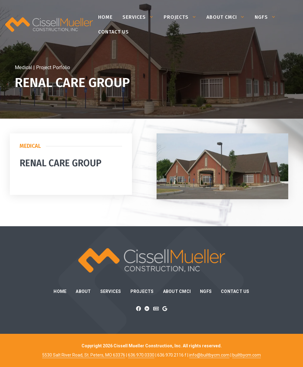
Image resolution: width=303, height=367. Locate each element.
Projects (182, 17)
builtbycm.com (246, 355)
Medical (30, 146)
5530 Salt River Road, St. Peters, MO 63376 (83, 355)
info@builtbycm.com (209, 355)
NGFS (268, 17)
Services (140, 17)
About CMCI (228, 17)
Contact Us (113, 32)
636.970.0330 (141, 355)
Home (105, 17)
